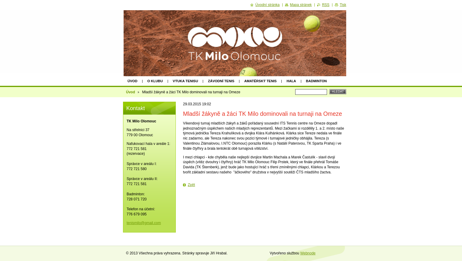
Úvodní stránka (267, 5)
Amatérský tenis (260, 81)
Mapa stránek (301, 5)
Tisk (343, 5)
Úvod (132, 81)
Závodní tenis (221, 81)
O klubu (155, 81)
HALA (291, 81)
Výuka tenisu (185, 81)
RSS (325, 5)
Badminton (316, 81)
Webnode (308, 253)
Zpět (191, 185)
